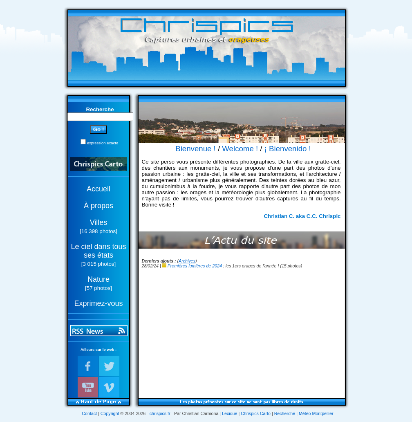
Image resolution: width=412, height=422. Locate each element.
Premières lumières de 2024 (195, 265)
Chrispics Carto (256, 413)
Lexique (229, 413)
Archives (187, 260)
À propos (98, 206)
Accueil (98, 189)
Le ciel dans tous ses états (98, 250)
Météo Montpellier (316, 413)
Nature (98, 279)
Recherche (285, 413)
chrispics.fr (160, 413)
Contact (89, 413)
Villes (98, 222)
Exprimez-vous (98, 303)
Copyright (110, 413)
